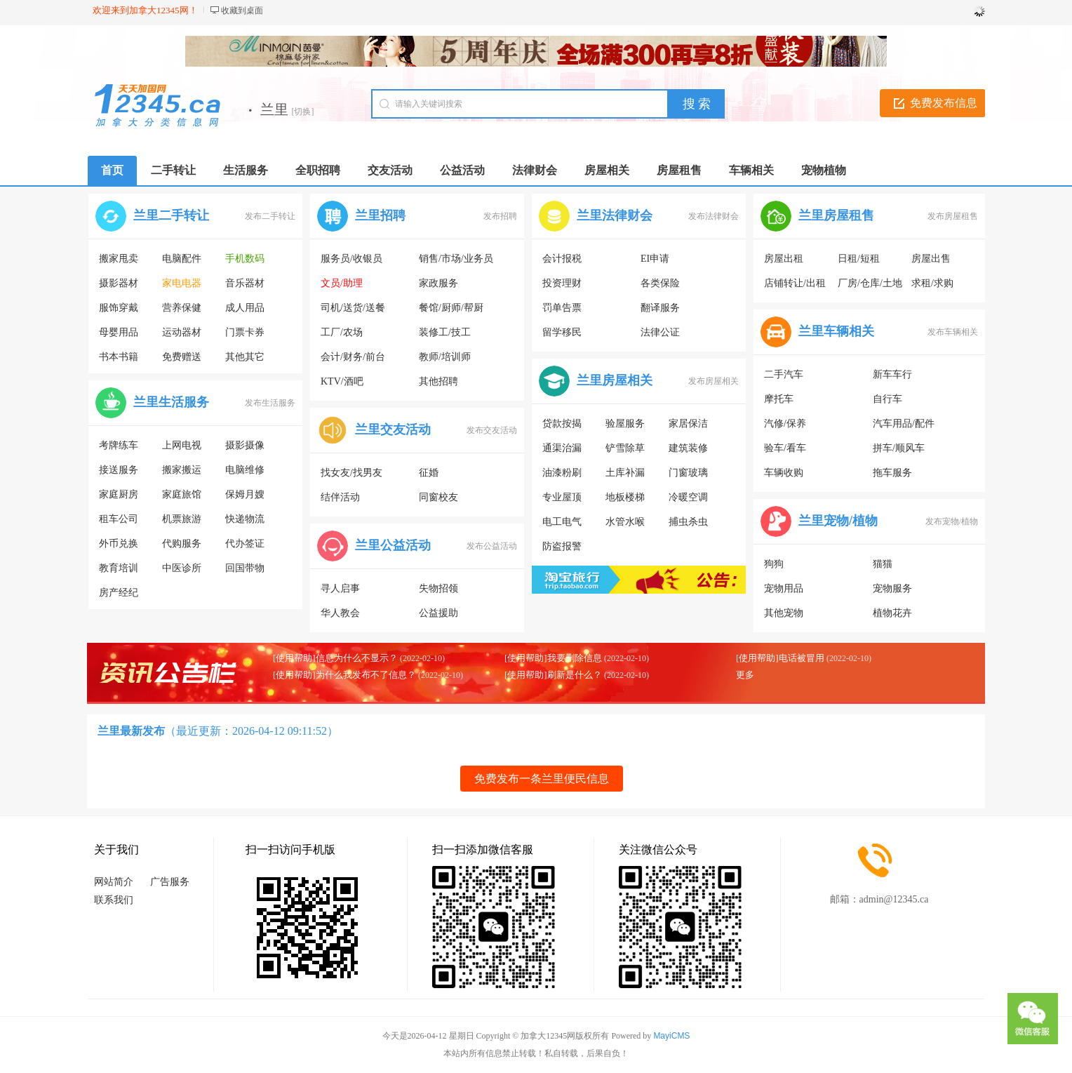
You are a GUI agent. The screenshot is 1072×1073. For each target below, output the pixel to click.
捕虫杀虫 (688, 521)
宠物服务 (892, 588)
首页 (112, 170)
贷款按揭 (562, 423)
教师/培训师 (445, 357)
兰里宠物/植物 (838, 521)
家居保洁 (688, 423)
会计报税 (562, 258)
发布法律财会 (713, 216)
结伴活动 (340, 497)
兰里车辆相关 (836, 331)
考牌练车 (118, 445)
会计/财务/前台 (353, 357)
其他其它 (244, 357)
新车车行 (892, 374)
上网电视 (181, 445)
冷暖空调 (688, 497)
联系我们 (113, 900)
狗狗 (774, 564)
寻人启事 (340, 588)
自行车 (887, 399)
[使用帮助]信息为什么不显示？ (335, 658)
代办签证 (244, 543)
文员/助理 (342, 283)
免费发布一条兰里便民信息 (541, 779)
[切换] (303, 111)
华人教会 (340, 613)
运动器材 (181, 332)
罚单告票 (562, 307)
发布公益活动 (492, 546)
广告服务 (169, 882)
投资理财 (562, 283)
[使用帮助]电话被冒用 (780, 658)
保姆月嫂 (244, 494)
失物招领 (438, 588)
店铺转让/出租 (795, 283)
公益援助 (438, 613)
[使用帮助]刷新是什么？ (553, 674)
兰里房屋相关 (614, 380)
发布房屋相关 (713, 381)
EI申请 (655, 258)
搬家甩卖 (118, 258)
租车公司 (118, 519)
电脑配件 (181, 258)
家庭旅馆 (181, 494)
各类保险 (660, 283)
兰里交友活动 (393, 429)
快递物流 (244, 519)
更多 (745, 674)
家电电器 (181, 283)
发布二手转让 (270, 216)
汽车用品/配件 (903, 423)
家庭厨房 (118, 494)
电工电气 (562, 521)
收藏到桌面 (242, 10)
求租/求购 (932, 283)
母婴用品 (118, 332)
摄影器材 (118, 283)
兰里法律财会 (614, 215)
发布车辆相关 (952, 332)
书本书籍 (118, 357)
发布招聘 (500, 216)
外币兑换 (118, 543)
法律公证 (660, 332)
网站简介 (113, 882)
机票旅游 (181, 519)
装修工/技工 (445, 332)
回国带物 (244, 568)
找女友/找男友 (351, 472)
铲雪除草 (625, 448)
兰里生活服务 (171, 402)
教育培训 (118, 568)
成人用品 (244, 307)
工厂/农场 (342, 332)
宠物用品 (783, 588)
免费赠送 (181, 357)
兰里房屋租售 (836, 215)
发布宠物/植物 (951, 521)
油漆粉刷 (562, 472)
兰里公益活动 (393, 545)
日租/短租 (859, 258)
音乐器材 (244, 283)
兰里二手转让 (171, 215)
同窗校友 (438, 497)
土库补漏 (625, 472)
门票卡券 (244, 332)
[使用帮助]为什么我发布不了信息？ (344, 674)
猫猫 (882, 564)
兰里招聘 (380, 215)
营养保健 (181, 307)
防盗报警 (562, 546)
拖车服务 (892, 472)
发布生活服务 (270, 403)
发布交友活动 (492, 430)
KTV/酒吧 (342, 381)
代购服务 (181, 543)
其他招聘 (438, 381)
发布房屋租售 (952, 216)
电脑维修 (244, 470)
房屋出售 (931, 258)
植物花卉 (892, 613)
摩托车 (778, 399)
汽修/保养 (785, 423)
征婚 (428, 472)
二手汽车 (783, 374)
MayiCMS (671, 1036)
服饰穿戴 (118, 307)
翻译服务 (660, 307)
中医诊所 (181, 568)
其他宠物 (783, 613)
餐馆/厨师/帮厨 (451, 307)
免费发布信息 (943, 103)
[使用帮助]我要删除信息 (553, 658)
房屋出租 (783, 258)
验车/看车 (785, 448)
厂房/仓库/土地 (870, 283)
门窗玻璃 (688, 472)
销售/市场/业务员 (456, 258)
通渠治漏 (562, 448)
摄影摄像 (244, 445)
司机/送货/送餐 (353, 307)
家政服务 (438, 283)
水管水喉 (625, 521)
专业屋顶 (562, 497)
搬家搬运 (181, 470)
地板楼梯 (625, 497)
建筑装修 (688, 448)
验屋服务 (625, 423)
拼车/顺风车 (899, 448)
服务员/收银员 (351, 258)
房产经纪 (118, 592)
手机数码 (244, 258)
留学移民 (562, 332)
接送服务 (118, 470)
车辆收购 (783, 472)
